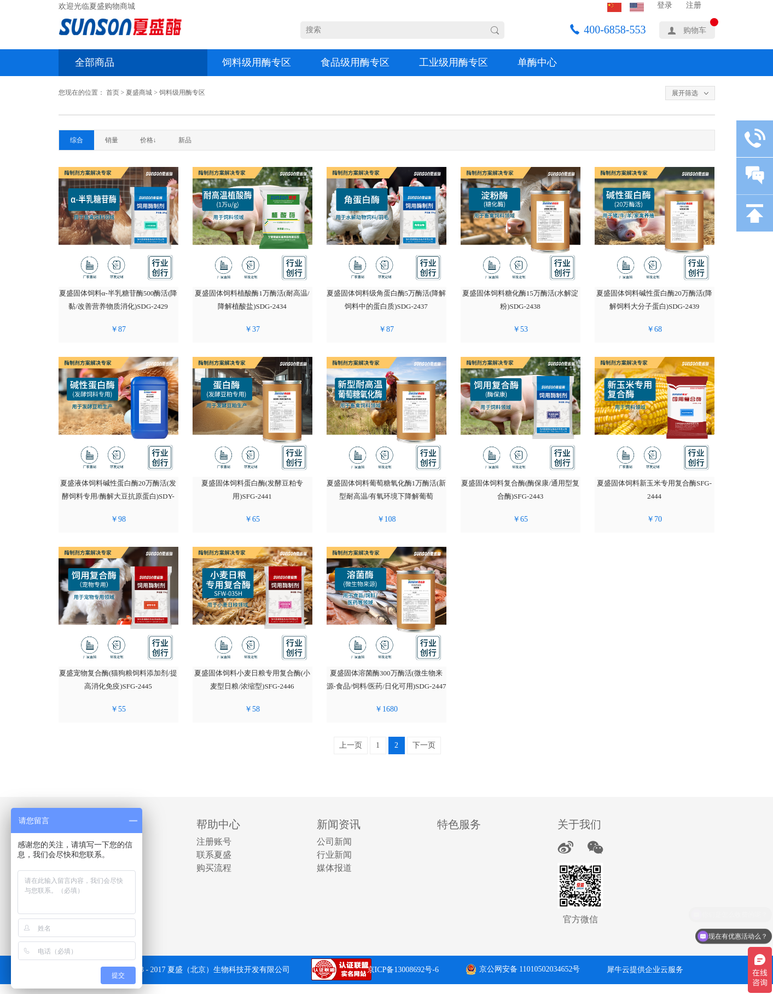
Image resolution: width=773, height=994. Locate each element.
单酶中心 (537, 62)
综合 (76, 140)
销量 (111, 140)
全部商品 (94, 62)
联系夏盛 (213, 854)
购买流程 (213, 867)
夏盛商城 (139, 92)
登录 (664, 5)
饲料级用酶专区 (256, 62)
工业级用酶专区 (453, 62)
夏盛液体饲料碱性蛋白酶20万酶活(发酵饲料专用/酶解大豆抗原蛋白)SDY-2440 (118, 496)
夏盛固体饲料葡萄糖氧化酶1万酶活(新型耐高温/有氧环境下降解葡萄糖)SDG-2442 (386, 496)
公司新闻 (334, 841)
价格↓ (148, 140)
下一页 (423, 745)
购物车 (694, 30)
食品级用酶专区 (355, 62)
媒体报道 (334, 867)
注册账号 (213, 841)
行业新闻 (334, 854)
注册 (693, 5)
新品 (184, 140)
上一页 (350, 745)
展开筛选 (685, 93)
